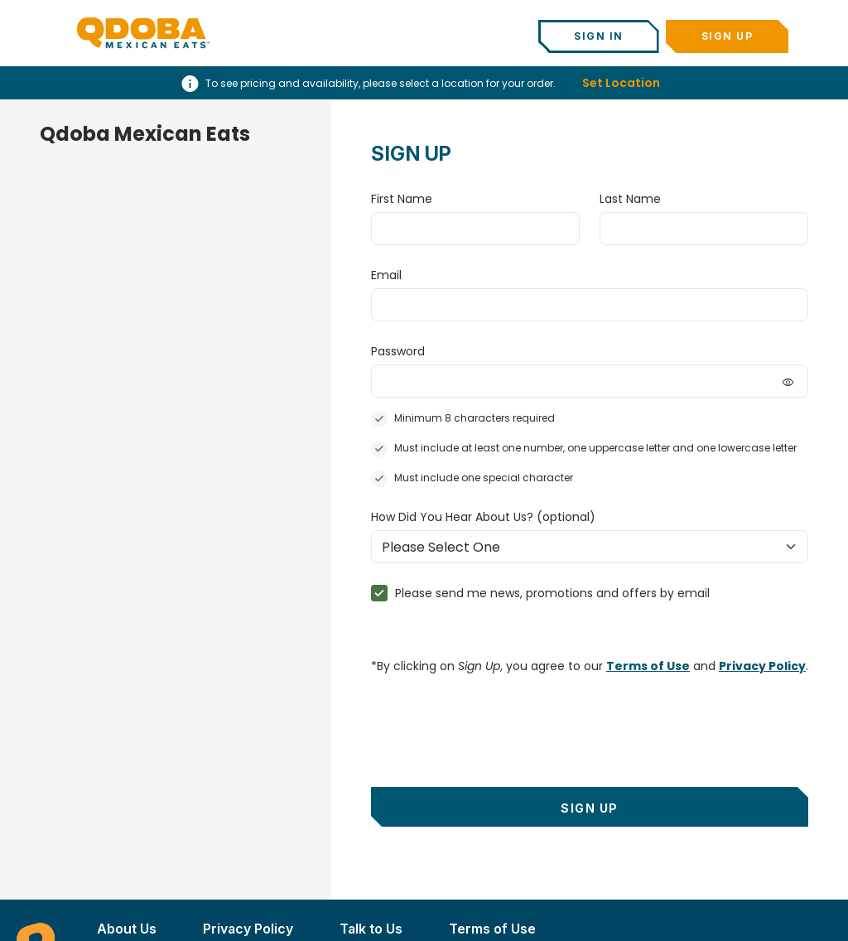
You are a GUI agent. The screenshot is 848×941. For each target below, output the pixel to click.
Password (398, 351)
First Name (401, 199)
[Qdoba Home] (143, 33)
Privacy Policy (762, 666)
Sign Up (727, 36)
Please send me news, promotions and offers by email (552, 593)
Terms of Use (648, 666)
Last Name (630, 199)
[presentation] (497, 721)
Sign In (599, 36)
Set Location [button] (621, 83)
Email (386, 275)
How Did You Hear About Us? (483, 517)
